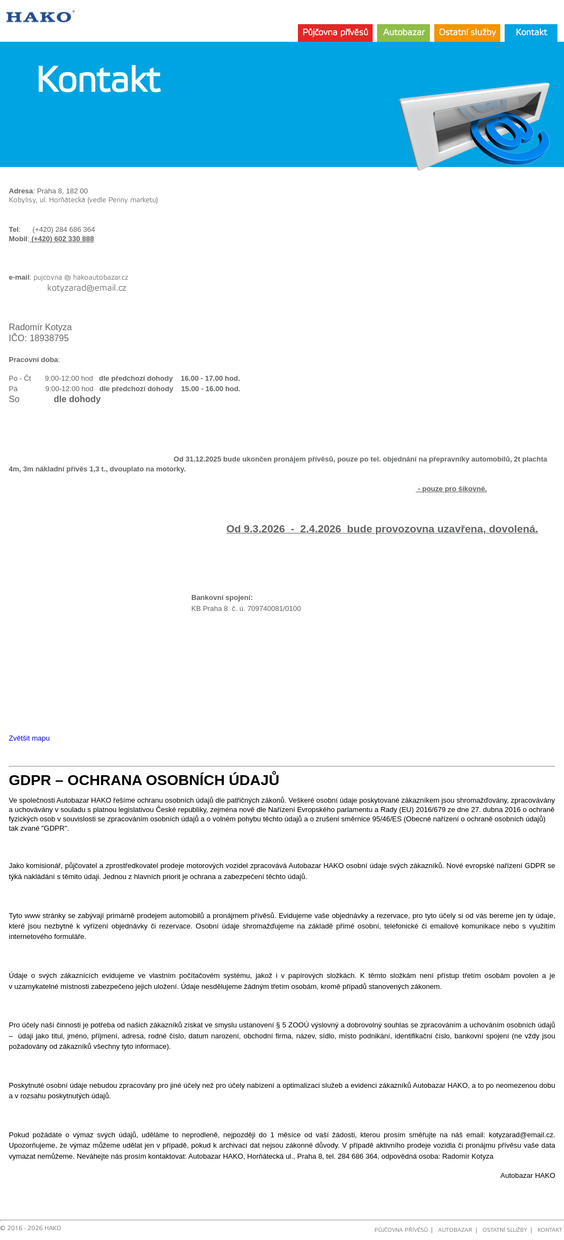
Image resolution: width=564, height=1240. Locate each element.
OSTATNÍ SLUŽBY (505, 1230)
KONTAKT (550, 1230)
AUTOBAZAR (455, 1230)
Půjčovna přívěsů (335, 32)
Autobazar (403, 32)
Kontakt (531, 32)
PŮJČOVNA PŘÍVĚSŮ (401, 1230)
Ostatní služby (467, 32)
